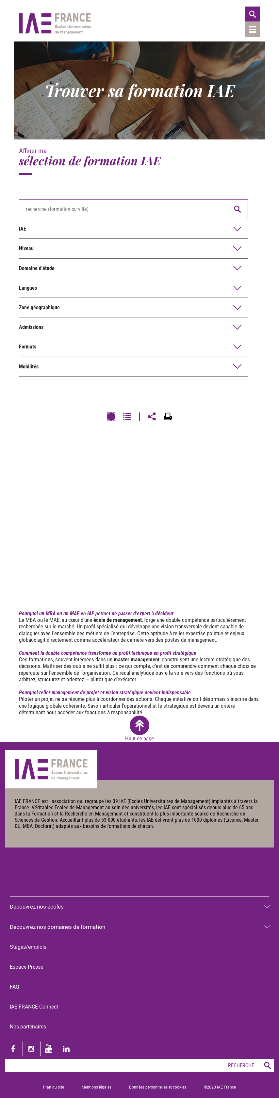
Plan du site (53, 1087)
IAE (22, 229)
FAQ (14, 987)
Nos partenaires (28, 1027)
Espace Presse (26, 967)
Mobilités (29, 366)
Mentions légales (96, 1087)
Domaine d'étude (37, 268)
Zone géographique (39, 307)
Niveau (26, 248)
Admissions (31, 327)
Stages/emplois (28, 947)
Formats (27, 347)
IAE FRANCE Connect (34, 1007)
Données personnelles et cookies (157, 1087)
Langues (28, 288)
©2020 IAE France (220, 1087)
